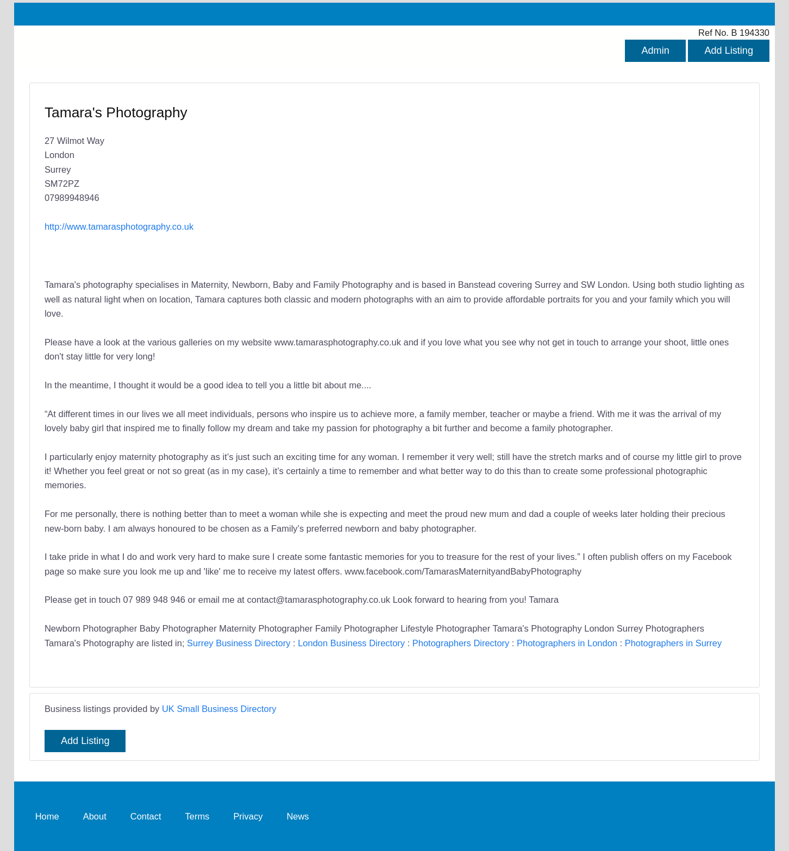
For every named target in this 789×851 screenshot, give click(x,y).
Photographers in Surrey (673, 643)
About (95, 816)
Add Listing (728, 50)
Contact (145, 816)
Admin (655, 50)
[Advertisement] (564, 182)
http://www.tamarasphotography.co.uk (119, 226)
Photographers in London (567, 643)
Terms (197, 816)
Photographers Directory (461, 643)
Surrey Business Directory (238, 643)
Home (47, 816)
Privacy (247, 816)
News (297, 816)
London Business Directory (351, 643)
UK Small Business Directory (219, 709)
